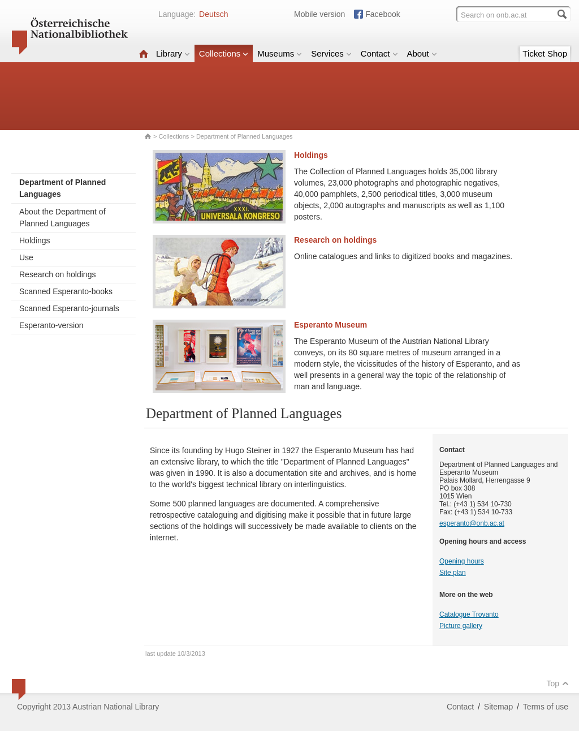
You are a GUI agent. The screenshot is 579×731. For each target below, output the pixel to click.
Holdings (34, 240)
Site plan (452, 573)
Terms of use (545, 706)
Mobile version (319, 14)
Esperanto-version (51, 325)
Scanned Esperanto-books (66, 291)
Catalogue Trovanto (469, 614)
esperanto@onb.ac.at (471, 523)
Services (331, 53)
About (422, 53)
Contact (379, 53)
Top (557, 683)
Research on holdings (57, 274)
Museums (279, 53)
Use (26, 257)
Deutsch (213, 14)
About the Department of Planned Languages (62, 217)
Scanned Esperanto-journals (69, 308)
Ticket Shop (544, 53)
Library (173, 53)
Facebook (382, 14)
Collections (223, 53)
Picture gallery (460, 626)
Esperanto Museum (330, 324)
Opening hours (461, 561)
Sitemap (498, 706)
